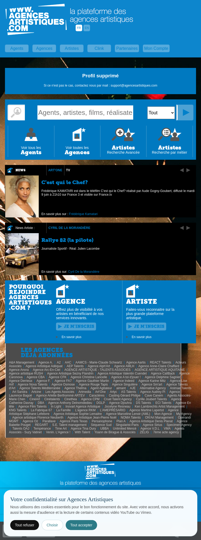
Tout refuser (24, 525)
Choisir (52, 525)
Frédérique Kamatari (83, 214)
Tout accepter (81, 525)
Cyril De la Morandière (69, 228)
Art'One (55, 170)
